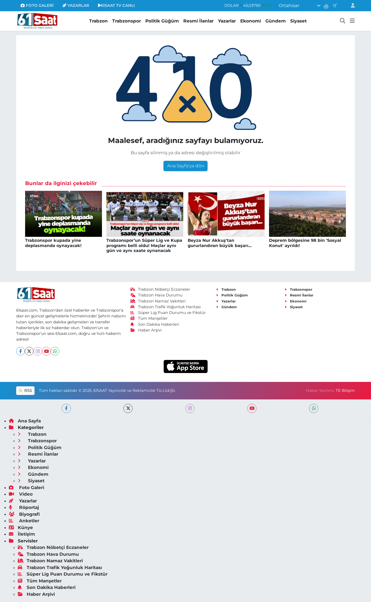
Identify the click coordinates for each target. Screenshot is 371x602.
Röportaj (24, 507)
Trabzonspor (126, 21)
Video (21, 494)
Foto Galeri (26, 487)
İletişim (22, 534)
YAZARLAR (75, 5)
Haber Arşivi (146, 330)
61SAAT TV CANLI (116, 5)
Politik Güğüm (162, 21)
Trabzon (98, 21)
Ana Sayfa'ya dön (185, 165)
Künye (21, 527)
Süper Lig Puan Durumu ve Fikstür (168, 312)
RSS (25, 390)
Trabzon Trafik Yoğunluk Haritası (165, 307)
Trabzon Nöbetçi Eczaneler (160, 289)
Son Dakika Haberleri (154, 324)
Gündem (275, 21)
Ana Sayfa (25, 420)
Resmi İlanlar (198, 21)
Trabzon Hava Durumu (156, 295)
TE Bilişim (345, 390)
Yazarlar (227, 21)
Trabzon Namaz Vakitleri (158, 301)
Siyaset (298, 21)
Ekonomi (250, 21)
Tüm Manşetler (149, 318)
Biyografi (24, 514)
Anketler (24, 520)
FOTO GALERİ (37, 5)
